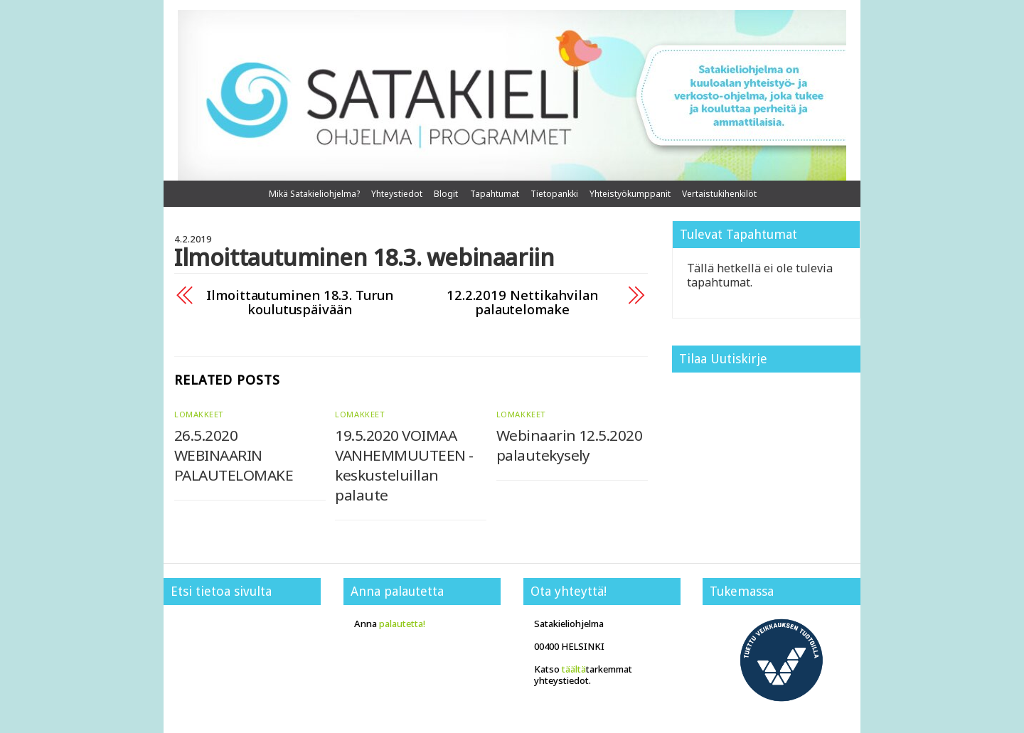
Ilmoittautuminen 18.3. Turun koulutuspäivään (299, 302)
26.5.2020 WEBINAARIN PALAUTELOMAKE (233, 455)
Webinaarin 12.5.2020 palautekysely (569, 445)
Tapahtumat (494, 194)
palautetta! (402, 623)
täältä (574, 669)
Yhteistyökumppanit (630, 194)
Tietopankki (554, 194)
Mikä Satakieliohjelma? (314, 194)
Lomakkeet (199, 414)
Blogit (446, 194)
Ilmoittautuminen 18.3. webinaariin (364, 257)
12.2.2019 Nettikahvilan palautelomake (522, 302)
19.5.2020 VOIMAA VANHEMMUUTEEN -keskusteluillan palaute (404, 465)
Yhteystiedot (396, 194)
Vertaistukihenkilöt (719, 194)
